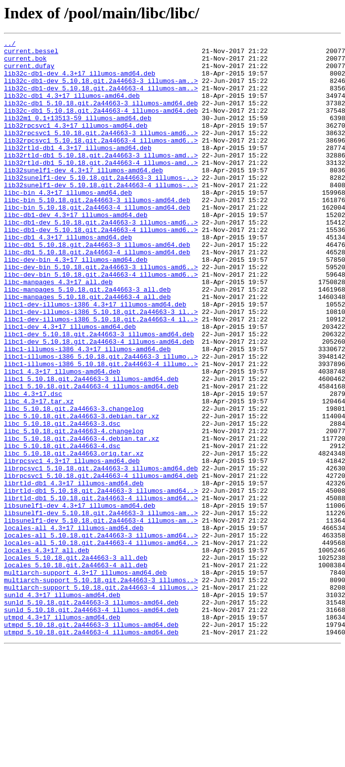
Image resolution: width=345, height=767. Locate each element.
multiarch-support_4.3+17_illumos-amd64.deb (85, 679)
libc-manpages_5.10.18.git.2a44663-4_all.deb (87, 348)
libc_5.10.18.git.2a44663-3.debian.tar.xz (81, 491)
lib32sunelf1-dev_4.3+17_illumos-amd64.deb (83, 196)
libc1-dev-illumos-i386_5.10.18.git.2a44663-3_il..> (101, 366)
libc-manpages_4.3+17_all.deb (58, 330)
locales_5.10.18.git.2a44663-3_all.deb (76, 661)
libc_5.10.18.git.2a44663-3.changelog (74, 482)
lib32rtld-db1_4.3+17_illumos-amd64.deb (77, 169)
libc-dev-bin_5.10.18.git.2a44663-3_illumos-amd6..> (101, 312)
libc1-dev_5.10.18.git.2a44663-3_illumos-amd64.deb (99, 393)
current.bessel (31, 53)
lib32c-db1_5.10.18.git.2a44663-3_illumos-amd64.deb (101, 116)
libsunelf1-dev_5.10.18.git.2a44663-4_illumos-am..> (101, 617)
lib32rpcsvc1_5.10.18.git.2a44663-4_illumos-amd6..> (101, 160)
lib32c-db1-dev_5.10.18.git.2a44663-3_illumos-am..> (101, 89)
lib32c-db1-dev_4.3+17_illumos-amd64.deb (79, 80)
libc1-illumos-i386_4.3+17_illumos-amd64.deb (87, 411)
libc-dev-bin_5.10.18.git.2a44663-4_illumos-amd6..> (101, 321)
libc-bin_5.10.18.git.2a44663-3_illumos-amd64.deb (97, 232)
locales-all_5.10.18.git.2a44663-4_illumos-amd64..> (101, 643)
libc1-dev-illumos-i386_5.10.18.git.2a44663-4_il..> (101, 375)
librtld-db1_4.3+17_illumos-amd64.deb (74, 572)
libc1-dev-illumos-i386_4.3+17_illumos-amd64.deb (95, 357)
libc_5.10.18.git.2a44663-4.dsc (62, 527)
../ (9, 44)
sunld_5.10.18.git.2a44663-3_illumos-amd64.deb (91, 715)
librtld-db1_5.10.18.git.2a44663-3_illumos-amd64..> (101, 581)
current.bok (25, 62)
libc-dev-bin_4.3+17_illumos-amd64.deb (76, 304)
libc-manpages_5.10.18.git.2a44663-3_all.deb (87, 339)
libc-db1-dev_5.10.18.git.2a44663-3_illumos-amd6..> (101, 259)
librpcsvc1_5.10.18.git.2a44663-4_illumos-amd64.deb (101, 563)
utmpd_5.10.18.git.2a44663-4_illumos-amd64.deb (91, 751)
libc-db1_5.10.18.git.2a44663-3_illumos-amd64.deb (97, 286)
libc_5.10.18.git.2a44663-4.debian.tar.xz (81, 518)
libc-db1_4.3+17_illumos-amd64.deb (68, 277)
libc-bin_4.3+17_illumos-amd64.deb (68, 223)
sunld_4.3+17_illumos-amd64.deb (62, 706)
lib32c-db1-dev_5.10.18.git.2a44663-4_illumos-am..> (101, 98)
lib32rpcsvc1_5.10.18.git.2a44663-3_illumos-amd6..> (101, 152)
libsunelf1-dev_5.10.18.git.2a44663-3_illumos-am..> (101, 608)
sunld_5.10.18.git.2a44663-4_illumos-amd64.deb (91, 724)
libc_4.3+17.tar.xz (39, 473)
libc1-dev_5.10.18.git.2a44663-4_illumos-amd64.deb (99, 402)
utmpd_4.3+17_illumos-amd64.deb (62, 733)
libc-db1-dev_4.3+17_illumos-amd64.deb (76, 250)
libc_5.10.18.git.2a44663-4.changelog (74, 509)
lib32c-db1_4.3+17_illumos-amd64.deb (72, 107)
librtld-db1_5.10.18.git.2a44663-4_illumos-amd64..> (101, 590)
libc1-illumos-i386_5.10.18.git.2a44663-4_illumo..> (101, 429)
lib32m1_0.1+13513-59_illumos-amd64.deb (77, 134)
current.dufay (29, 71)
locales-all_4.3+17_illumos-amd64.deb (74, 625)
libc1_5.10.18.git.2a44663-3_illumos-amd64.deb (91, 447)
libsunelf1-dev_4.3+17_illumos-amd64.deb (79, 599)
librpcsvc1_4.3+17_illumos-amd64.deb (72, 545)
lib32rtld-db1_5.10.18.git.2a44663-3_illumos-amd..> (101, 178)
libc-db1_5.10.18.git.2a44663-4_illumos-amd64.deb (97, 295)
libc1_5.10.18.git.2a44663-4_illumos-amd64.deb (91, 456)
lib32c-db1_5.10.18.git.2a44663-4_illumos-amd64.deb (101, 125)
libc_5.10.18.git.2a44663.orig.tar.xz (74, 536)
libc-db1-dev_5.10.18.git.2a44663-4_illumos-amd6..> (101, 268)
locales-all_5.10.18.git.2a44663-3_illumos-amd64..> (101, 634)
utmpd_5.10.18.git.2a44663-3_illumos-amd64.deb (91, 742)
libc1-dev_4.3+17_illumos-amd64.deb (70, 384)
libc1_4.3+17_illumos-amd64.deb (62, 438)
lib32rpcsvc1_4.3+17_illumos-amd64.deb (76, 143)
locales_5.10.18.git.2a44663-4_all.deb (76, 670)
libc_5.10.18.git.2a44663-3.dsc (62, 500)
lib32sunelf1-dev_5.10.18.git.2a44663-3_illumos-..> (101, 205)
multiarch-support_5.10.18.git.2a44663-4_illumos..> (101, 697)
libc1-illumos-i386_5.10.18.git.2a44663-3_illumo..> (101, 420)
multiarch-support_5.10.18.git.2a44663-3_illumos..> (101, 688)
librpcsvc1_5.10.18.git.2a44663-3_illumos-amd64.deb (101, 554)
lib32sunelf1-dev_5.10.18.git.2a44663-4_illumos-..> (101, 214)
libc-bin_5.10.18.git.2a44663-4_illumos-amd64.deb (97, 241)
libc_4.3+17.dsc (33, 464)
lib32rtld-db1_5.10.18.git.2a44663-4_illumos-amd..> (101, 187)
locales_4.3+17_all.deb (46, 652)
